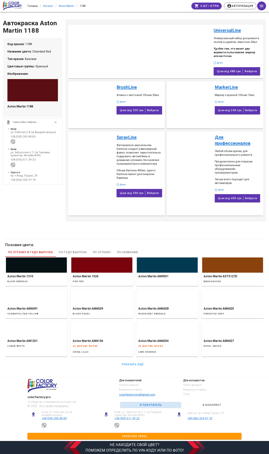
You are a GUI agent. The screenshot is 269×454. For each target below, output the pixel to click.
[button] (32, 123)
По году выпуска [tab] (73, 252)
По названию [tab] (127, 252)
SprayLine (127, 137)
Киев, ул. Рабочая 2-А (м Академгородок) (57, 414)
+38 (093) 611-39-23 (23, 160)
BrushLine (127, 87)
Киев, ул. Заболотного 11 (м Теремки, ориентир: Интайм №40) (138, 414)
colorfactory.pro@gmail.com (137, 394)
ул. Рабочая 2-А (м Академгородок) (33, 133)
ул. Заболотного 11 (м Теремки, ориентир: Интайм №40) (30, 155)
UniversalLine (227, 30)
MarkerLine (226, 87)
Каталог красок (129, 384)
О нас (186, 394)
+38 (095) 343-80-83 (23, 137)
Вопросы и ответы (130, 389)
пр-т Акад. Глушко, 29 (24, 176)
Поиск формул (192, 384)
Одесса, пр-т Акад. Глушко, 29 (205, 412)
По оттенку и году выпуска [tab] (30, 252)
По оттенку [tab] (102, 252)
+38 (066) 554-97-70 (23, 181)
